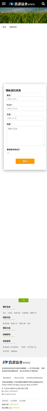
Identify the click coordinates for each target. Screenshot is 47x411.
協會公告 (14, 323)
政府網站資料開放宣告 (35, 378)
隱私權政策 (7, 378)
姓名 (9, 95)
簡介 (4, 313)
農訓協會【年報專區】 (11, 347)
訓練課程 (6, 334)
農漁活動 (6, 323)
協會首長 (17, 313)
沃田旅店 (5, 401)
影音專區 (6, 351)
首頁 (4, 27)
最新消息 (6, 317)
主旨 (9, 114)
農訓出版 (6, 328)
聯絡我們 (13, 27)
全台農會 (13, 401)
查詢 (43, 3)
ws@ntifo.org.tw (10, 394)
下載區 (23, 347)
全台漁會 (22, 401)
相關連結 (14, 351)
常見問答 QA (31, 347)
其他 (28, 323)
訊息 (9, 124)
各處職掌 (25, 313)
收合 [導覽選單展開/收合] (23, 300)
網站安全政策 (19, 378)
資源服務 (6, 341)
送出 (25, 161)
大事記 (10, 313)
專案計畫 (22, 323)
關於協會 (6, 307)
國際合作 (33, 313)
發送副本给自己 (13, 149)
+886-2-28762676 (11, 391)
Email (10, 105)
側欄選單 (4, 3)
